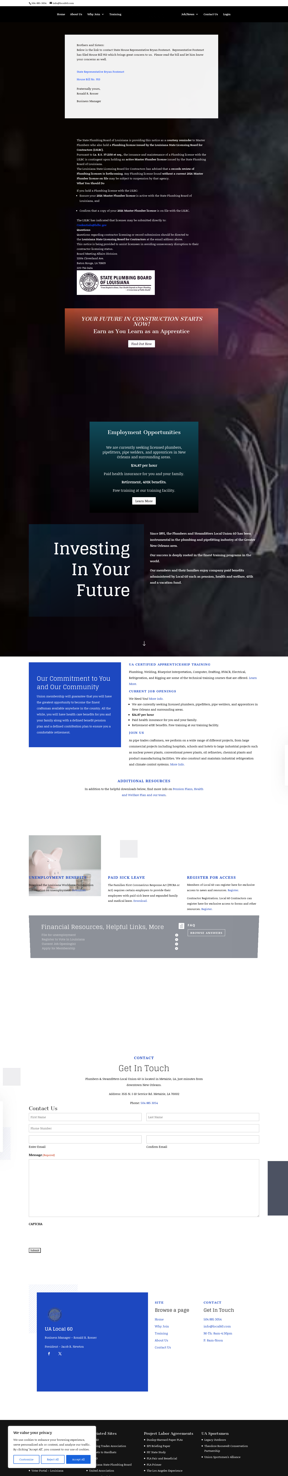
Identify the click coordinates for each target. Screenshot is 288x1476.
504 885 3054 (149, 1087)
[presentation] (59, 1220)
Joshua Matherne (59, 1470)
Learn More (144, 501)
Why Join (93, 14)
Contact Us (211, 14)
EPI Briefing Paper (158, 1430)
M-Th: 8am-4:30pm (218, 1317)
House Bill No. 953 (88, 79)
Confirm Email (156, 1131)
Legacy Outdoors (215, 1424)
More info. (156, 698)
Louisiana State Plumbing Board (110, 1449)
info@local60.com (217, 1310)
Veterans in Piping (101, 1461)
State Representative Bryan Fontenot (100, 71)
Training (115, 14)
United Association (101, 1455)
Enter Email (37, 1131)
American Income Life (46, 1424)
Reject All (53, 1459)
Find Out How (141, 343)
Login (227, 14)
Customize (26, 1459)
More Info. (177, 764)
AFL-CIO (94, 1424)
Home (61, 14)
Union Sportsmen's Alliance (222, 1441)
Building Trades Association (107, 1430)
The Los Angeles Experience (164, 1455)
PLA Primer (154, 1449)
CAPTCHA (35, 1208)
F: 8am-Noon (213, 1324)
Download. (79, 890)
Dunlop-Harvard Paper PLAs (165, 1424)
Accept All (78, 1459)
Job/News (187, 14)
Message (42, 1139)
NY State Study (156, 1437)
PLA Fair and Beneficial (162, 1443)
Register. (233, 890)
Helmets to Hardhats (102, 1437)
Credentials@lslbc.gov (92, 225)
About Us (76, 14)
